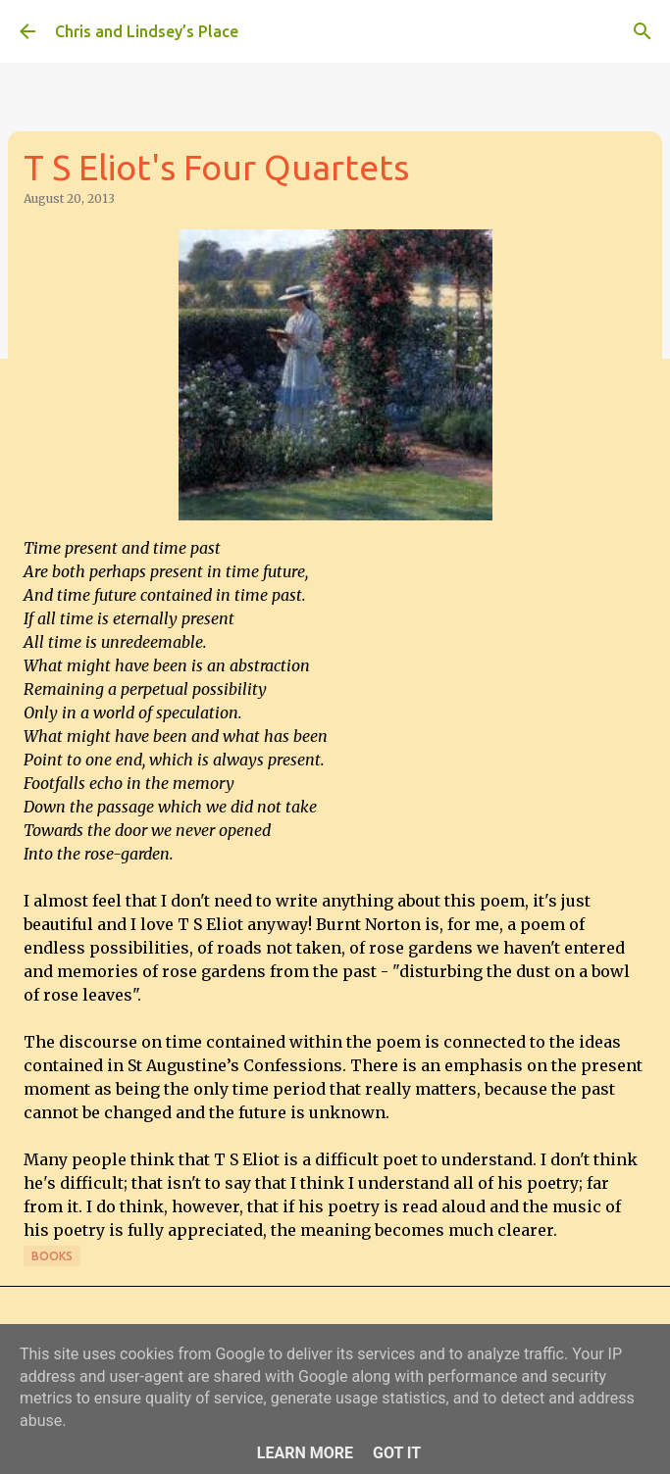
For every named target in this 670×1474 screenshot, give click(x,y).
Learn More (305, 1453)
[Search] (642, 31)
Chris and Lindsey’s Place (146, 31)
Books (52, 1256)
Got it (397, 1453)
